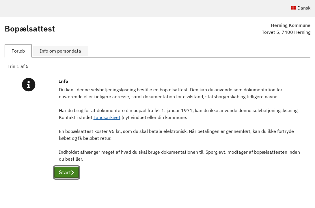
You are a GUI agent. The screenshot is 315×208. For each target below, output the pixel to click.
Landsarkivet (107, 117)
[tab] (18, 50)
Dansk (300, 8)
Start (66, 172)
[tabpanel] (157, 127)
